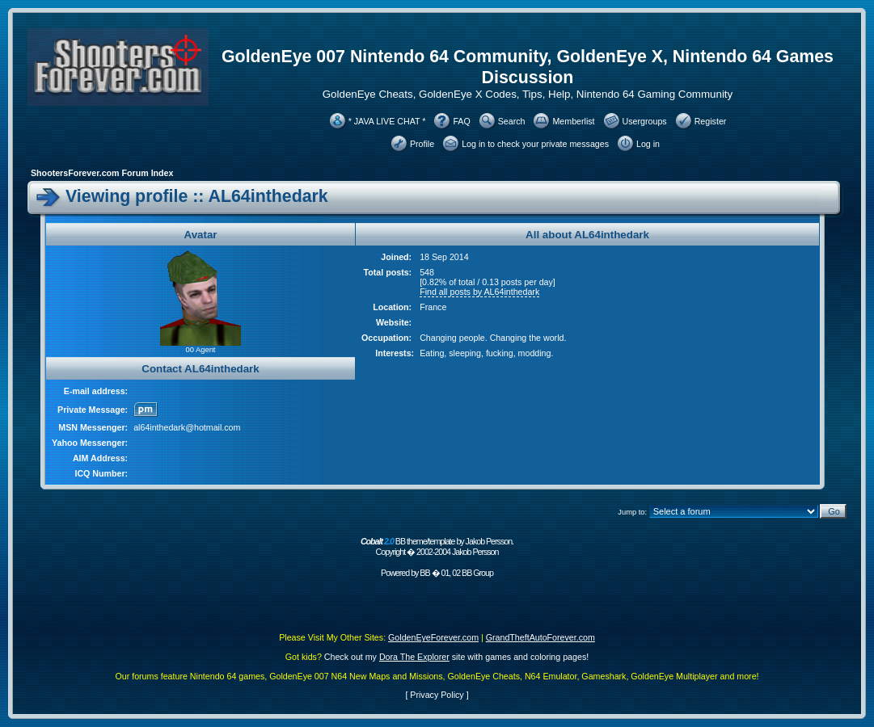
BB (424, 573)
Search (512, 121)
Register (711, 121)
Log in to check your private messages (535, 144)
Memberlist (573, 121)
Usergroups (645, 121)
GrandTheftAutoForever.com (540, 637)
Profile (422, 144)
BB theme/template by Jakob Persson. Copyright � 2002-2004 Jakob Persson (437, 546)
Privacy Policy (436, 695)
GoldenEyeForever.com (433, 637)
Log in (648, 144)
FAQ (461, 121)
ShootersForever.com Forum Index (102, 173)
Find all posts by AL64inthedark (479, 291)
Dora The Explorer (414, 657)
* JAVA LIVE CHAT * (387, 121)
